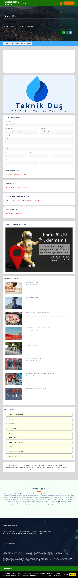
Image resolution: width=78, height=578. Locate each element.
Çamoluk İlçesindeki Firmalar (11, 553)
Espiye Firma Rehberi (25, 555)
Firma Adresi (8, 135)
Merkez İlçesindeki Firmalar (10, 557)
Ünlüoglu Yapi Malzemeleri (16, 442)
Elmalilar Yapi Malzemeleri (16, 451)
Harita (23, 43)
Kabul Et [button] (72, 574)
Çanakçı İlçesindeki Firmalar (41, 553)
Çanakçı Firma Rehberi (56, 553)
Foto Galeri (15, 43)
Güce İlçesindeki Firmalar (10, 558)
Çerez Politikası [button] (57, 575)
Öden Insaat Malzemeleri (16, 414)
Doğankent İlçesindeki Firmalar (39, 554)
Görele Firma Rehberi (53, 557)
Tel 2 (30, 152)
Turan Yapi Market (14, 419)
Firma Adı (7, 121)
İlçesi (7, 145)
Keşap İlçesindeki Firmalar (37, 558)
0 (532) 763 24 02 (10, 22)
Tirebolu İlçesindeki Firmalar (61, 559)
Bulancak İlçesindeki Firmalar (39, 552)
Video (29, 43)
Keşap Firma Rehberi (50, 558)
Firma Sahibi (43, 128)
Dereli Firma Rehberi (24, 554)
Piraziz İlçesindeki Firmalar (64, 558)
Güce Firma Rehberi (23, 558)
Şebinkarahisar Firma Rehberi (44, 559)
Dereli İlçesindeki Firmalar (10, 554)
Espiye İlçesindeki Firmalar (10, 555)
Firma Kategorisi (9, 128)
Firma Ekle (25, 551)
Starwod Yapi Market (14, 456)
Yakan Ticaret (13, 437)
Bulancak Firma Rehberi (54, 552)
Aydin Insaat (12, 433)
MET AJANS (17, 494)
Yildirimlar (11, 447)
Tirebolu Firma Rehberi (9, 560)
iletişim (60, 501)
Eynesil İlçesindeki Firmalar (39, 555)
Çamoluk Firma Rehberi (26, 553)
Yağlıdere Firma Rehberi (40, 560)
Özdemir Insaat (13, 428)
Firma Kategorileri (15, 551)
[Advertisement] (39, 61)
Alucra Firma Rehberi (24, 552)
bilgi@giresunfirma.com (10, 543)
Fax (53, 152)
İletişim (32, 551)
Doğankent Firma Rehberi (56, 554)
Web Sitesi (42, 159)
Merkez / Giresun (8, 546)
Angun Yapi (12, 423)
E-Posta (7, 159)
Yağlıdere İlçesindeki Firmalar (25, 560)
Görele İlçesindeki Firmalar (39, 557)
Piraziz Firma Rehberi (9, 559)
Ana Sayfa (6, 551)
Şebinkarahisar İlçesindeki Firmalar (25, 559)
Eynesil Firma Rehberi (54, 555)
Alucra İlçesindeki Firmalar (10, 552)
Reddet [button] (66, 574)
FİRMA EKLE (69, 3)
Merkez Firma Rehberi (25, 557)
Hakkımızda (7, 43)
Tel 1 (7, 152)
